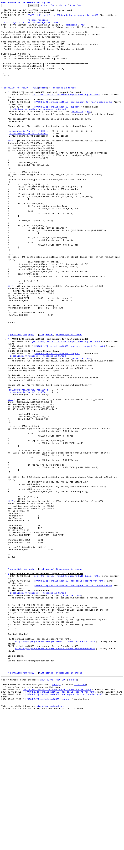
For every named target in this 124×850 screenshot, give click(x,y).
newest (73, 812)
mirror (67, 6)
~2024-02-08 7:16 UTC (52, 812)
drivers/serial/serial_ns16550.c (28, 156)
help (47, 6)
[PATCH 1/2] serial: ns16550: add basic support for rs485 (63, 17)
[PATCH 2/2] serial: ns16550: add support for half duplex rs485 (73, 121)
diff (10, 167)
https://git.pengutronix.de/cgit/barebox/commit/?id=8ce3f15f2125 (55, 767)
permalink (71, 29)
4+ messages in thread (62, 104)
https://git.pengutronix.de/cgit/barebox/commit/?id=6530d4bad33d (55, 776)
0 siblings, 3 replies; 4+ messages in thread (31, 26)
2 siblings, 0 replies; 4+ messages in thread (38, 130)
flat (35, 104)
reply (24, 104)
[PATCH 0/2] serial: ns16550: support (57, 127)
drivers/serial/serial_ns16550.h (28, 159)
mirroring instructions (50, 843)
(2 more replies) (38, 23)
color (57, 6)
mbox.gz (56, 818)
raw (82, 29)
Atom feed (80, 6)
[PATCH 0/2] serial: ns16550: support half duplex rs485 (66, 112)
